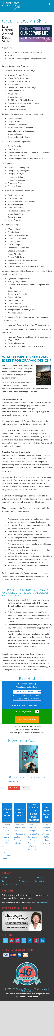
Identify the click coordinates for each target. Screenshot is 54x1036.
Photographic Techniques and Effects (28, 776)
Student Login (41, 881)
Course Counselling (10, 884)
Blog (20, 877)
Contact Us (23, 881)
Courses (5, 881)
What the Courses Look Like (19, 827)
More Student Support (5, 837)
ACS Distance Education (22, 989)
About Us (39, 877)
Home (4, 877)
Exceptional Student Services (19, 837)
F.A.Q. (17, 843)
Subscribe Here (42, 902)
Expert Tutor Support (6, 827)
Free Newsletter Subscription (32, 827)
